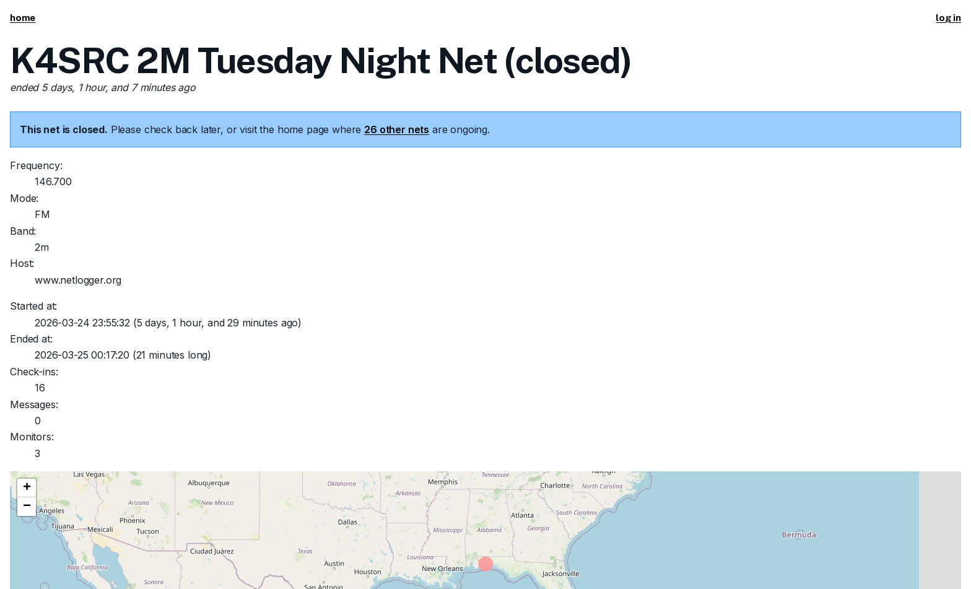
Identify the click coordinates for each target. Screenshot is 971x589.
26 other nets (396, 129)
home (22, 17)
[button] (26, 488)
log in (948, 17)
